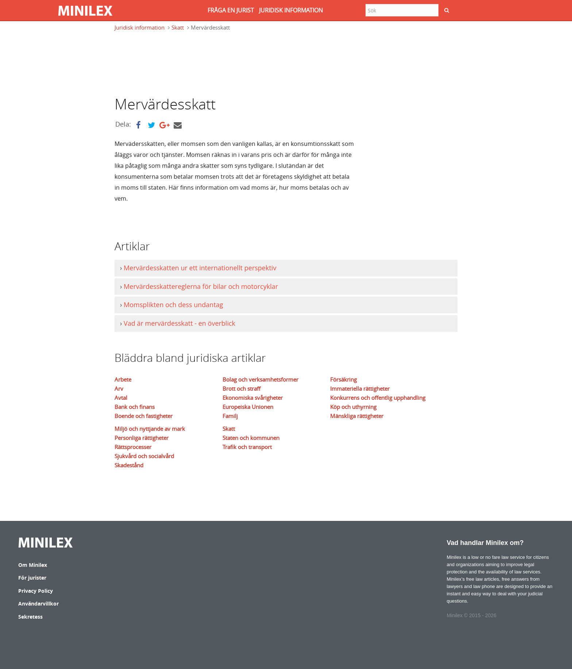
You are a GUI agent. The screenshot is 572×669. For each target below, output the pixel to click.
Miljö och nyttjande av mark (150, 428)
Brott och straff (241, 388)
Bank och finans (135, 406)
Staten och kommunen (251, 437)
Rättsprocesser (133, 446)
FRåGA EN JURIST (231, 10)
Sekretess (30, 616)
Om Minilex (32, 564)
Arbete (123, 379)
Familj (230, 415)
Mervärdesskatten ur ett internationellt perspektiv (200, 267)
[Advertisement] (247, 62)
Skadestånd (129, 465)
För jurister (32, 577)
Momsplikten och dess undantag (173, 304)
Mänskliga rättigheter (356, 415)
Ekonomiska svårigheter (253, 397)
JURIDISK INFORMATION (291, 10)
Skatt (177, 27)
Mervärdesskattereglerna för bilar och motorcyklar (201, 286)
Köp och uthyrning (353, 406)
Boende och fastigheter (144, 415)
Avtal (121, 397)
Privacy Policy (35, 590)
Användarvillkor (38, 603)
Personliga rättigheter (142, 437)
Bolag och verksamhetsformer (260, 379)
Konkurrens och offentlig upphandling (377, 397)
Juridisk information (140, 27)
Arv (119, 388)
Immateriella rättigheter (360, 388)
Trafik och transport (247, 446)
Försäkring (343, 379)
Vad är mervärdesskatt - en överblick (179, 323)
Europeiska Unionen (248, 406)
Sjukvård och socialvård (144, 456)
